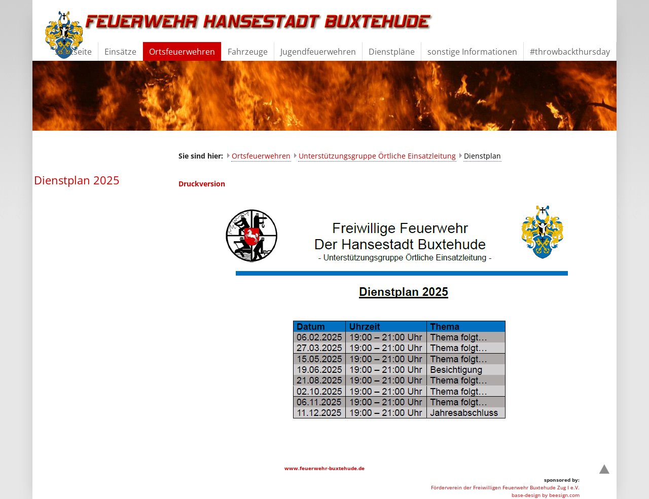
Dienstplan (482, 156)
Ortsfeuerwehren (261, 156)
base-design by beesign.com (546, 494)
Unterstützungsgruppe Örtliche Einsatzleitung (377, 156)
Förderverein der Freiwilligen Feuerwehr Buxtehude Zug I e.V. (505, 487)
